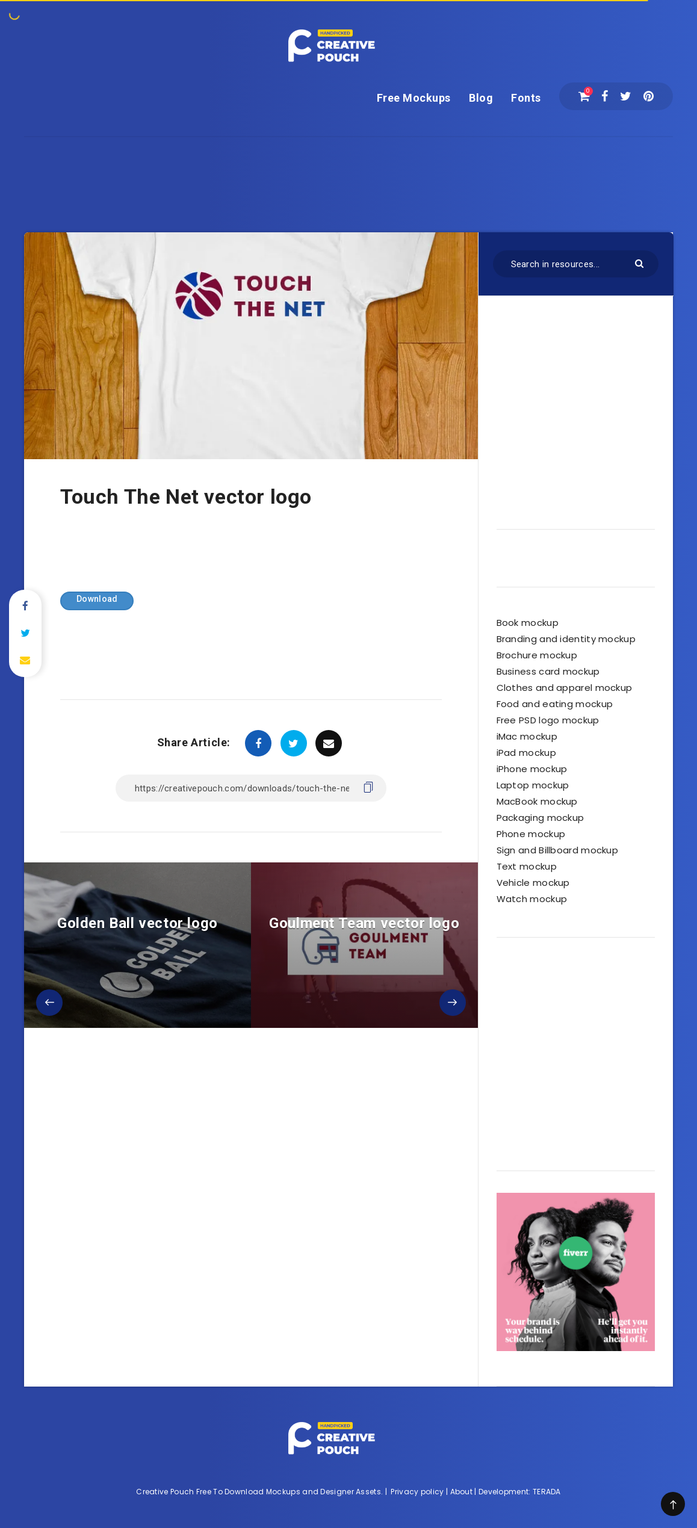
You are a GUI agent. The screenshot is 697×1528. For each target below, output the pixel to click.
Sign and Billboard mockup (558, 850)
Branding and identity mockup (566, 639)
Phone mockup (531, 833)
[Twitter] (625, 96)
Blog (481, 97)
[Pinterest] (648, 96)
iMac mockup (527, 736)
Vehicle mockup (533, 882)
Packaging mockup (540, 817)
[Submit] (640, 262)
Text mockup (527, 866)
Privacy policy (417, 1491)
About (461, 1491)
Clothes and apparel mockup (565, 687)
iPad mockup (526, 752)
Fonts (526, 97)
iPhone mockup (532, 768)
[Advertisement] (348, 164)
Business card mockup (548, 671)
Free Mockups (414, 97)
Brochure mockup (537, 655)
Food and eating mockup (555, 703)
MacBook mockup (537, 801)
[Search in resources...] (575, 263)
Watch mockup (532, 898)
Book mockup (528, 622)
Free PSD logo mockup (548, 720)
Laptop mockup (533, 785)
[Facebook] (604, 96)
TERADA (547, 1491)
